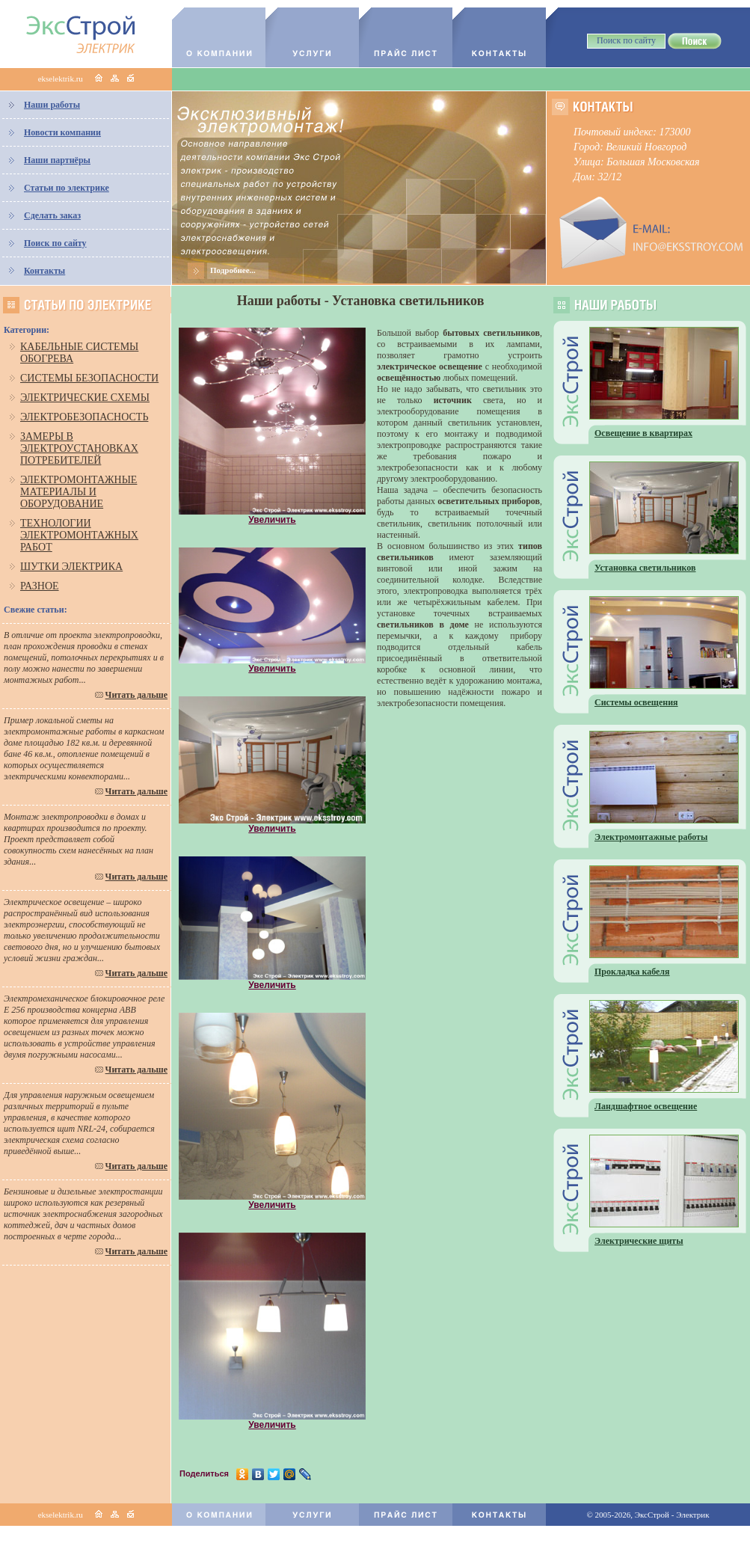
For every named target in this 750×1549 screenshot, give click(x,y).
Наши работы (52, 104)
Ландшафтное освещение (645, 1106)
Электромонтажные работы (650, 837)
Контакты (44, 271)
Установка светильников (645, 567)
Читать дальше (136, 695)
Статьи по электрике (66, 187)
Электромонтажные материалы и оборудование (78, 491)
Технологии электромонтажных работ (79, 535)
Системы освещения (636, 702)
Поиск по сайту (55, 243)
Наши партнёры (57, 160)
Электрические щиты (638, 1241)
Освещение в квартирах (643, 433)
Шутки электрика (71, 566)
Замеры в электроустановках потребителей (79, 448)
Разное (39, 586)
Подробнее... (233, 270)
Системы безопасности (89, 378)
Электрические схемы (85, 397)
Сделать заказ (52, 215)
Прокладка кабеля (632, 971)
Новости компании (62, 132)
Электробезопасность (84, 417)
